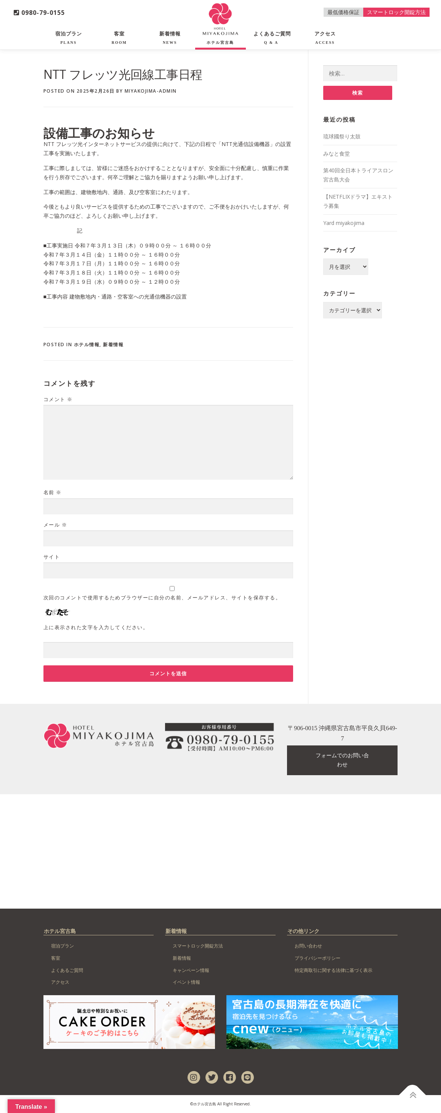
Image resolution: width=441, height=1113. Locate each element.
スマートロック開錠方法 (396, 12)
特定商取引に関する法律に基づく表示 (333, 970)
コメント (58, 399)
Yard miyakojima (343, 222)
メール (55, 524)
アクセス (325, 38)
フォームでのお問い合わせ (342, 760)
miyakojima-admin (151, 91)
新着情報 (170, 38)
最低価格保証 (343, 12)
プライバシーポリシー (317, 958)
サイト (51, 556)
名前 (52, 492)
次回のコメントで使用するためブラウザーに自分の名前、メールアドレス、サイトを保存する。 (162, 597)
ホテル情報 (87, 344)
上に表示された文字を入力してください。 (96, 627)
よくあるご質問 (272, 38)
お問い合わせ (308, 946)
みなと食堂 (336, 153)
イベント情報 (186, 982)
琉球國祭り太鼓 (342, 136)
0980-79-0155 (39, 12)
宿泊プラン (68, 38)
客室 (119, 38)
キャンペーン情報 (191, 970)
